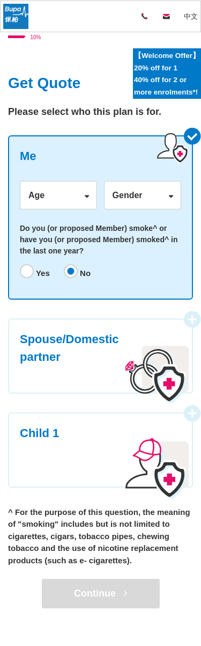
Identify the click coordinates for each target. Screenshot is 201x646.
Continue (100, 593)
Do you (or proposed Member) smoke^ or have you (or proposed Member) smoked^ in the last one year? (98, 239)
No (84, 273)
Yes (42, 273)
